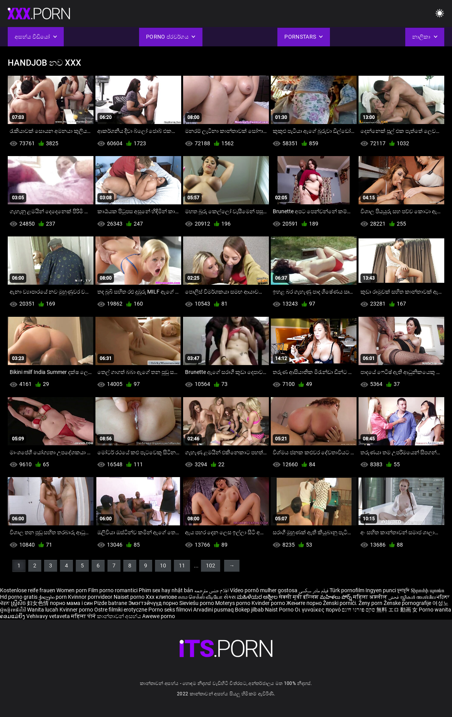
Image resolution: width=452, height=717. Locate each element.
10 (163, 565)
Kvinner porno (76, 610)
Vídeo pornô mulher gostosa (263, 590)
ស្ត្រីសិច (19, 603)
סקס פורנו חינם (358, 610)
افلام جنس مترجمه (211, 590)
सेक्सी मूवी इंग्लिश (299, 597)
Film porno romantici (113, 590)
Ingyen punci (380, 590)
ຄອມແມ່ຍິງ (13, 616)
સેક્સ (230, 597)
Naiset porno (130, 597)
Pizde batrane (110, 603)
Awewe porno (158, 616)
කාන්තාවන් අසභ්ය (119, 616)
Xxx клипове (161, 597)
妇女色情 (38, 603)
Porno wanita (435, 610)
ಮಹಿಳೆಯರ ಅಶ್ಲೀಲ (258, 597)
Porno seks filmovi (170, 610)
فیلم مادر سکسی (313, 590)
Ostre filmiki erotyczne (120, 610)
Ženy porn (371, 603)
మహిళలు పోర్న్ (336, 597)
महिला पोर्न (84, 616)
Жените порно (304, 603)
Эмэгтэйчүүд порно (153, 603)
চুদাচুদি (403, 590)
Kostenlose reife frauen (27, 590)
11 (182, 565)
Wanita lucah (43, 610)
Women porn (72, 590)
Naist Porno (280, 610)
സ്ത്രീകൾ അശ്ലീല (418, 597)
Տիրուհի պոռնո (427, 590)
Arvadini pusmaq (214, 610)
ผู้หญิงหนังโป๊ (13, 610)
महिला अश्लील (370, 597)
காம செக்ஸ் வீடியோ (200, 597)
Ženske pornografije (408, 603)
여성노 (440, 603)
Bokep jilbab (249, 610)
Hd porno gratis (18, 597)
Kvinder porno (268, 603)
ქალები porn (53, 597)
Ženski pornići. (341, 603)
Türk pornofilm (347, 590)
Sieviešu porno (197, 603)
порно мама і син (71, 603)
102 (210, 565)
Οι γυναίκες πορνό (318, 610)
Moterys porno (233, 603)
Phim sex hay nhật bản (166, 590)
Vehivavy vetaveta (48, 616)
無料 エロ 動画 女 (397, 610)
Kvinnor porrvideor (91, 597)
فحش (394, 597)
